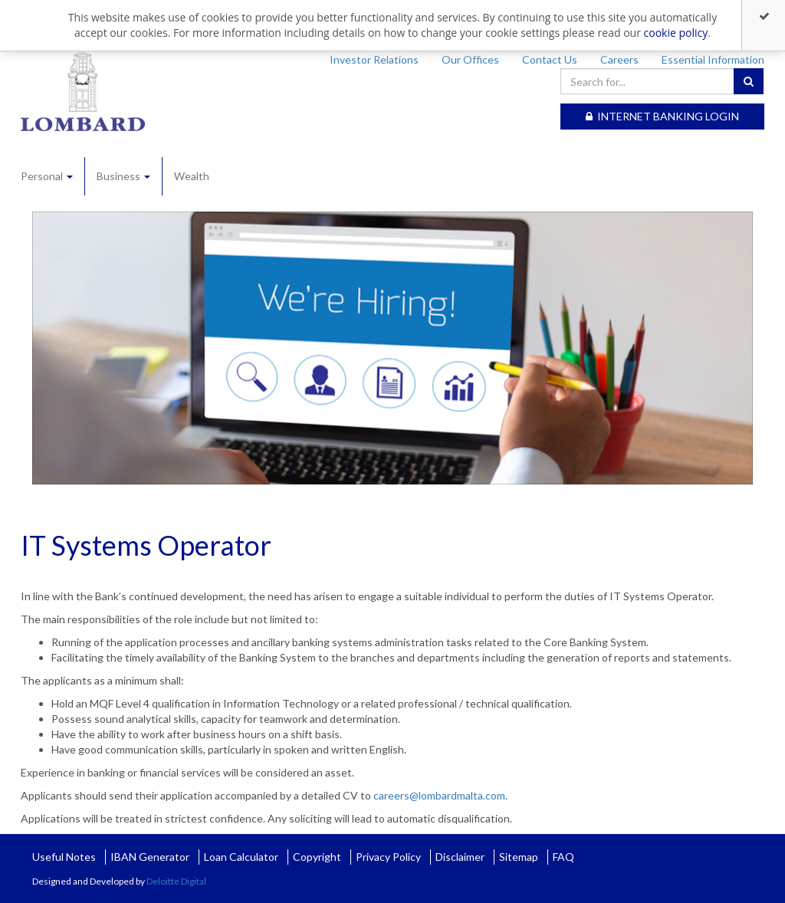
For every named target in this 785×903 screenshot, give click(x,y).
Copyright (317, 856)
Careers (619, 59)
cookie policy (676, 32)
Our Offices (470, 59)
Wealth (191, 175)
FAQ (563, 856)
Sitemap (518, 856)
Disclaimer (459, 856)
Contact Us (549, 59)
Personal (47, 175)
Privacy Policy (388, 856)
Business (123, 175)
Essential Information (713, 59)
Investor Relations (374, 59)
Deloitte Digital (176, 881)
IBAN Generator (149, 856)
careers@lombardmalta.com (439, 795)
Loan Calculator (241, 856)
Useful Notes (64, 856)
